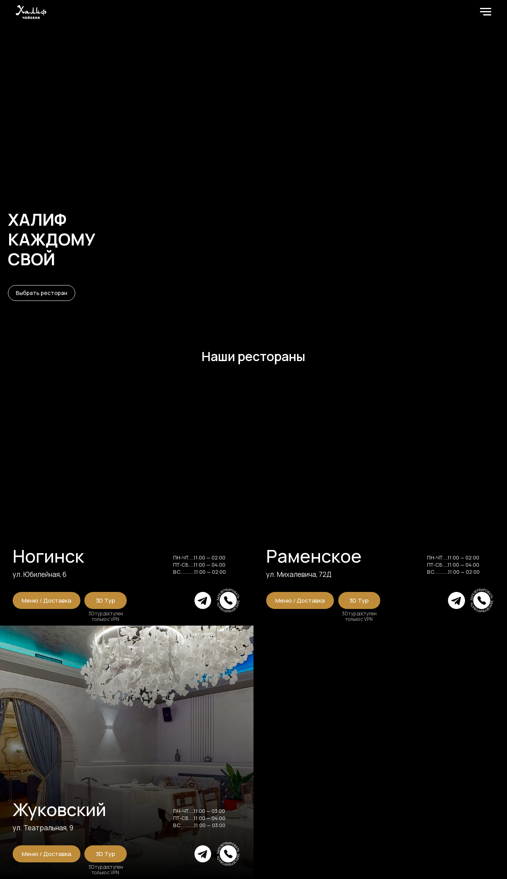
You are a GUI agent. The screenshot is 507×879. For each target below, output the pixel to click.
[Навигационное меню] (485, 12)
